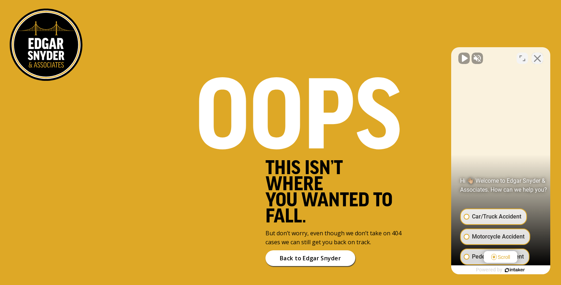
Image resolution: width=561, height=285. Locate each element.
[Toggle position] (522, 56)
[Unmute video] (434, 56)
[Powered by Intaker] (500, 270)
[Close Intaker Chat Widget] (537, 56)
